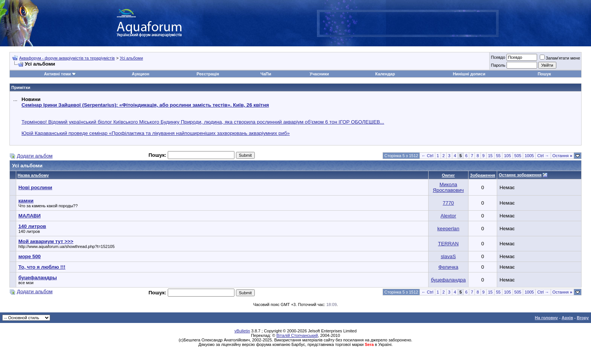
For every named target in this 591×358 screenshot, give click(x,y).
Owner (448, 175)
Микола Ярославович (448, 187)
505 (517, 155)
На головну (546, 317)
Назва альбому (33, 175)
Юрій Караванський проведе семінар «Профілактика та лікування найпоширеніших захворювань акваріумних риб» (155, 133)
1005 (529, 155)
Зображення (482, 175)
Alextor (448, 216)
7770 (448, 203)
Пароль (498, 65)
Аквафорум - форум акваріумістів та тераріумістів (67, 58)
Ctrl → (543, 155)
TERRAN (448, 243)
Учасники (319, 74)
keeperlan (448, 228)
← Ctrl (427, 155)
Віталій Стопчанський (297, 335)
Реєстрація (207, 74)
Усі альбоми (131, 58)
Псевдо (498, 57)
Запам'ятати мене (560, 58)
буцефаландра (448, 280)
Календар (385, 74)
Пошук (544, 74)
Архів (567, 317)
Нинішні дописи (469, 74)
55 (498, 155)
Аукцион (140, 74)
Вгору (583, 317)
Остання (562, 155)
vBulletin (242, 331)
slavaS (448, 256)
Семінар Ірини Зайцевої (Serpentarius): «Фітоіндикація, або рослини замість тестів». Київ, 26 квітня (145, 105)
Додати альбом (35, 156)
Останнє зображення (520, 175)
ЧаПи (265, 74)
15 (490, 155)
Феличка (448, 267)
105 (507, 155)
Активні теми (57, 74)
